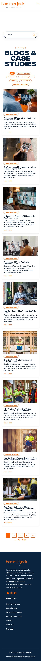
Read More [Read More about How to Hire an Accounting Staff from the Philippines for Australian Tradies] (20, 472)
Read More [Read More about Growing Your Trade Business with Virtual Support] (20, 374)
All (12, 73)
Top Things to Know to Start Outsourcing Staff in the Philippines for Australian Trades (19, 509)
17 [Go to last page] (19, 540)
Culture (13, 80)
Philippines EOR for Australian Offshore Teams (17, 263)
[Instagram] (11, 593)
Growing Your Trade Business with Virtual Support (19, 361)
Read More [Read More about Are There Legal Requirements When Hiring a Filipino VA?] (20, 181)
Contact (9, 629)
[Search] (34, 35)
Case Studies (25, 80)
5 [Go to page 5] (32, 535)
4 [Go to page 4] (26, 535)
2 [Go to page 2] (14, 535)
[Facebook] (8, 593)
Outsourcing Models (14, 612)
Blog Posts (29, 77)
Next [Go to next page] (24, 540)
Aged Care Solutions (20, 84)
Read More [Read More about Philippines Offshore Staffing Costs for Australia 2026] (20, 132)
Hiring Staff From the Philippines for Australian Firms (20, 217)
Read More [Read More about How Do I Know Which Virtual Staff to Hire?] (20, 325)
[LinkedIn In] (15, 593)
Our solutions (11, 608)
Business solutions (14, 77)
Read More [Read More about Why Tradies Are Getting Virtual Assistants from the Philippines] (20, 423)
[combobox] (20, 35)
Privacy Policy (11, 657)
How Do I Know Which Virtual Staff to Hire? (20, 312)
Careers (9, 621)
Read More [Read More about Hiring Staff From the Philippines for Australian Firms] (20, 230)
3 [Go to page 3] (20, 535)
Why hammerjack (13, 604)
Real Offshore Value (14, 616)
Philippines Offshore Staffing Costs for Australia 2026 (19, 119)
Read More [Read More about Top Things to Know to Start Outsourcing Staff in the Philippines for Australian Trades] (20, 522)
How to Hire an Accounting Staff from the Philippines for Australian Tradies (20, 459)
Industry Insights (23, 73)
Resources (10, 625)
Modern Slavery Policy (26, 657)
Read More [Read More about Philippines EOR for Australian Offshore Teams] (20, 276)
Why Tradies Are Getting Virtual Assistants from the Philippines (18, 410)
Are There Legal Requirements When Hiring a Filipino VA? (20, 168)
